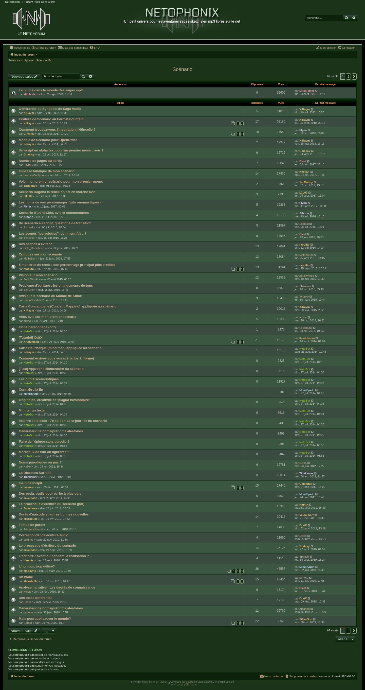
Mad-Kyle (30, 570)
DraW (303, 525)
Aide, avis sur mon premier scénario (47, 317)
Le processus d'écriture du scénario (47, 545)
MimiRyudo (31, 393)
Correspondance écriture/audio (43, 535)
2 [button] (348, 76)
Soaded (28, 601)
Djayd (302, 535)
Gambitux (305, 483)
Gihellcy (29, 133)
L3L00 (28, 196)
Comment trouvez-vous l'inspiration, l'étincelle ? (57, 129)
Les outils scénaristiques (39, 379)
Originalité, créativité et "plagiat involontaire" (54, 400)
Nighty (303, 504)
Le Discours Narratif (35, 473)
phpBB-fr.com (189, 684)
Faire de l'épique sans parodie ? (44, 441)
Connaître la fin (31, 389)
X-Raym (29, 112)
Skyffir (27, 164)
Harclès (29, 560)
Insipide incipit (30, 483)
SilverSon (305, 619)
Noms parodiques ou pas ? (40, 462)
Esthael (28, 227)
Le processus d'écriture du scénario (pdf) (51, 504)
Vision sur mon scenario (38, 275)
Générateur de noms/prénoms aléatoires (51, 431)
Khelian (304, 171)
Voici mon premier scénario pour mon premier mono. (61, 181)
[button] (354, 76)
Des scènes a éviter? (35, 244)
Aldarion (304, 608)
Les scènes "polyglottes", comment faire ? (52, 233)
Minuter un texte (32, 410)
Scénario (183, 69)
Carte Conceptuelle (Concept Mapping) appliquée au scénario (67, 306)
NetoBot (29, 331)
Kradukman (31, 341)
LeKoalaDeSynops (35, 175)
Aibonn (28, 216)
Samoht (28, 300)
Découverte (48, 2)
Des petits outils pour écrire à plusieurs (50, 493)
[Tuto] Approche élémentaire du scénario (51, 369)
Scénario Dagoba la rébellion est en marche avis (57, 192)
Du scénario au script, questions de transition (55, 223)
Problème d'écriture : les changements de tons (56, 285)
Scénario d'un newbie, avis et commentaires (54, 213)
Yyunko (304, 296)
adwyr (27, 320)
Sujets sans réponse (21, 60)
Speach (304, 556)
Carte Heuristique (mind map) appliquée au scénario (60, 348)
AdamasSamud (33, 529)
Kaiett (27, 591)
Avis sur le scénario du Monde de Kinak (50, 296)
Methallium (30, 258)
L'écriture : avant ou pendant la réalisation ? (54, 556)
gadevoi (28, 612)
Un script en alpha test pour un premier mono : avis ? (61, 150)
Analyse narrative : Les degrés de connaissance (57, 587)
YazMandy (30, 185)
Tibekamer (31, 476)
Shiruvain (29, 237)
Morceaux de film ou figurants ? (44, 452)
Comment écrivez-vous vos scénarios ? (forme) (56, 358)
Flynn (303, 130)
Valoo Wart (306, 514)
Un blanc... (27, 577)
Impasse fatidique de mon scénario (47, 171)
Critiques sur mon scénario (40, 254)
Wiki (37, 2)
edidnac (28, 539)
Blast (302, 161)
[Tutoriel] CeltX (31, 337)
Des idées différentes (35, 598)
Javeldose (30, 497)
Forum (29, 2)
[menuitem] (43, 48)
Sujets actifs (43, 60)
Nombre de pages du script (40, 161)
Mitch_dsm (31, 94)
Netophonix (13, 2)
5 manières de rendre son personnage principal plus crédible (67, 265)
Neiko (27, 466)
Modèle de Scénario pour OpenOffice (48, 140)
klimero (303, 577)
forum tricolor (160, 681)
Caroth (28, 622)
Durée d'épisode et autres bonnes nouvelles (54, 514)
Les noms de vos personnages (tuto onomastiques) (60, 202)
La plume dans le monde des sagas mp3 (51, 90)
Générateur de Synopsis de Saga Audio (50, 109)
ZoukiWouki (31, 279)
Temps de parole (32, 525)
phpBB (190, 681)
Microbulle (31, 518)
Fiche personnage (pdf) (37, 327)
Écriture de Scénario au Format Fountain (51, 119)
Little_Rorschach (34, 248)
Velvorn (29, 487)
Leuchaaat (305, 327)
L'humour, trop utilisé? (37, 566)
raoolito (304, 244)
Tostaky (304, 546)
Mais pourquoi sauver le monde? (45, 618)
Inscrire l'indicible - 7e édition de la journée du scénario (63, 421)
